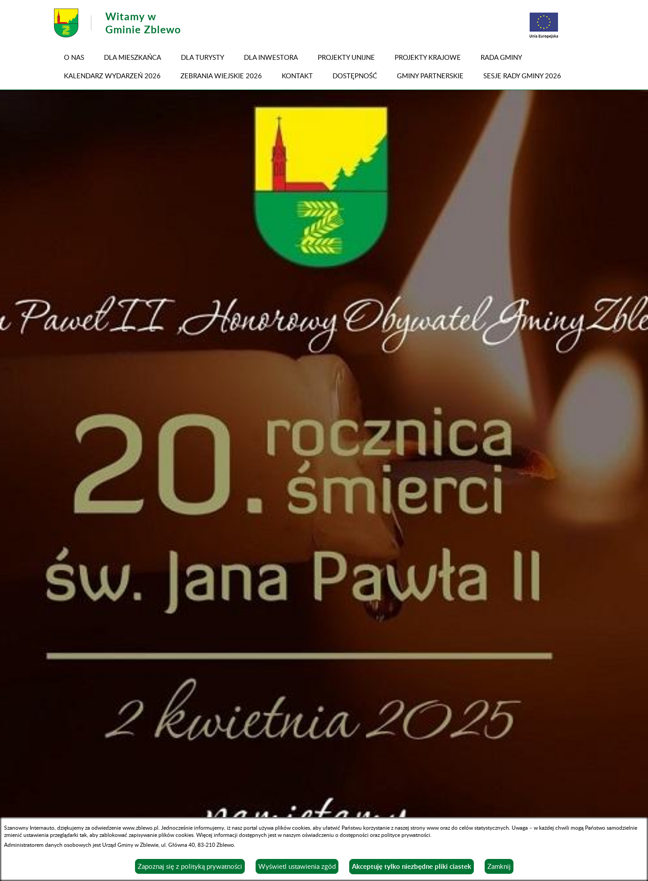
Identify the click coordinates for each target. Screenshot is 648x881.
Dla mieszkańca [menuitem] (132, 57)
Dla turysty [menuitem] (202, 57)
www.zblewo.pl (140, 827)
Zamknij (499, 866)
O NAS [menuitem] (74, 57)
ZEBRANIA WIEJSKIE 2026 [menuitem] (221, 75)
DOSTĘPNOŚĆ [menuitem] (355, 75)
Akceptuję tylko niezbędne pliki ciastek (411, 866)
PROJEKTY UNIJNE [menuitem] (346, 57)
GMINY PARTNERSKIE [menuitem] (430, 75)
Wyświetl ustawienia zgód (297, 866)
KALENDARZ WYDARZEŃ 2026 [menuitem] (112, 75)
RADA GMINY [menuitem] (501, 57)
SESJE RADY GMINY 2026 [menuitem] (522, 75)
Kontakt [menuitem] (297, 75)
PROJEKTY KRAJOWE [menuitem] (428, 57)
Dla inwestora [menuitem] (271, 57)
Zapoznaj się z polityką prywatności (190, 866)
